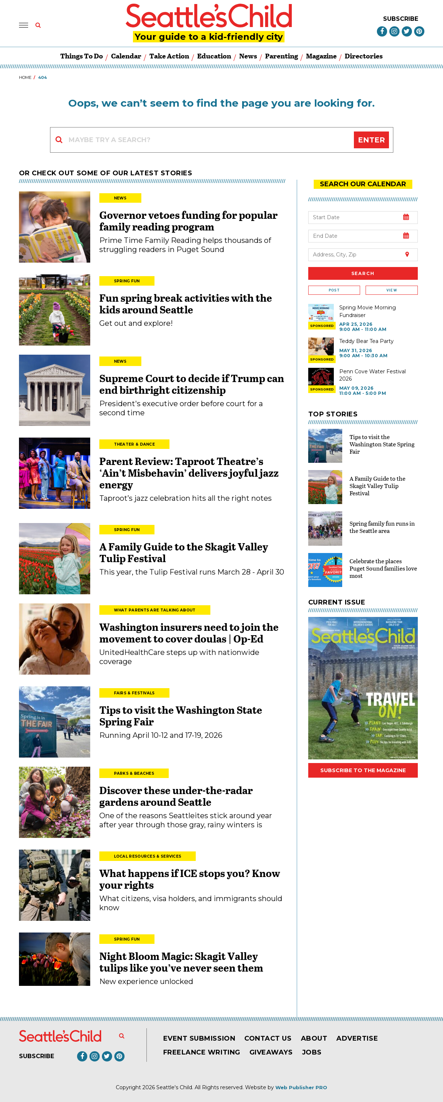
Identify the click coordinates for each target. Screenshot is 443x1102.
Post (334, 290)
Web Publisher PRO (301, 1087)
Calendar (126, 56)
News (248, 56)
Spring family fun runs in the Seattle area (382, 527)
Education (214, 56)
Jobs (312, 1052)
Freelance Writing (201, 1052)
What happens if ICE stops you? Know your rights (189, 879)
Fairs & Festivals (134, 693)
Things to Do (81, 56)
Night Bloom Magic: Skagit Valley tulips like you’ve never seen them (181, 962)
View (391, 290)
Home (25, 77)
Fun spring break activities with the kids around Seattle (185, 303)
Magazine (321, 56)
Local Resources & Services (148, 856)
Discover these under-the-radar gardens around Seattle (176, 796)
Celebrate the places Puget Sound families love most (383, 568)
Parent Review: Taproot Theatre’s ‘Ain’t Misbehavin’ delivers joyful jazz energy (189, 473)
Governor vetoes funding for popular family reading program (188, 220)
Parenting (281, 56)
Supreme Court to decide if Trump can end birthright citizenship (191, 384)
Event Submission (199, 1038)
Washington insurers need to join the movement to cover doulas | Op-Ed (189, 632)
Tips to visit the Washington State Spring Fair (180, 715)
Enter (371, 140)
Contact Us (267, 1038)
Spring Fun (127, 281)
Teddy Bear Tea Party (366, 341)
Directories (364, 56)
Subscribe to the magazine (363, 770)
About (314, 1038)
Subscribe (400, 18)
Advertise (357, 1038)
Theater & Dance (134, 444)
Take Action (169, 56)
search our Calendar (363, 184)
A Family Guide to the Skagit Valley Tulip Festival (183, 552)
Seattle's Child (174, 1087)
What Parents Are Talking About (155, 610)
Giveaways (271, 1052)
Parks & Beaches (134, 773)
